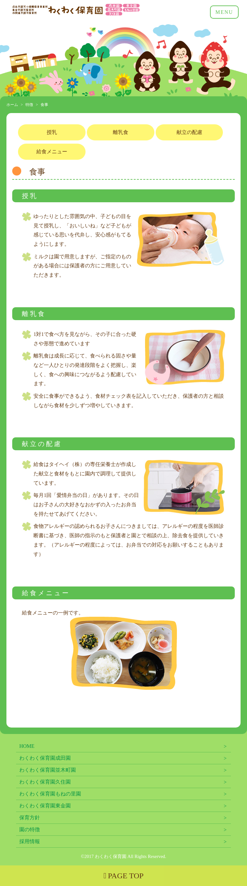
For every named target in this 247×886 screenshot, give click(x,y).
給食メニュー (51, 151)
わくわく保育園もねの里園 (50, 793)
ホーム (12, 104)
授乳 (52, 132)
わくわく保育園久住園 (45, 782)
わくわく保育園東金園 (45, 805)
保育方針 (29, 817)
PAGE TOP (124, 876)
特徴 (29, 104)
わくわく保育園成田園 (45, 758)
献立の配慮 (189, 132)
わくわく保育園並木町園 (47, 770)
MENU (224, 12)
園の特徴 (29, 829)
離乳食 (120, 132)
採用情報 (29, 841)
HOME (26, 746)
